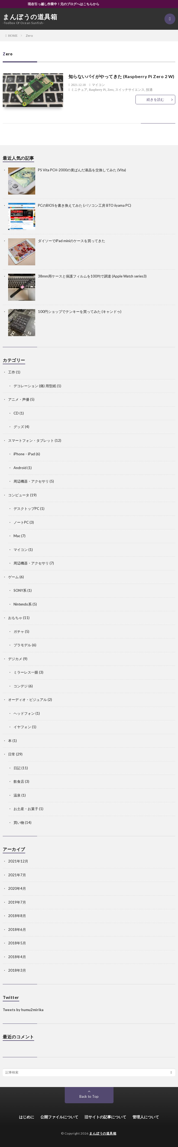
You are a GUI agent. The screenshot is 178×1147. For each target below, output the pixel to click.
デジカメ (15, 659)
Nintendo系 (23, 604)
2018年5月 (17, 943)
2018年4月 (17, 957)
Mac (17, 536)
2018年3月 (17, 970)
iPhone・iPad (24, 454)
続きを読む (155, 99)
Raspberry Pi (97, 90)
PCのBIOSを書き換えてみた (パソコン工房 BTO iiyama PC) (84, 205)
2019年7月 (17, 902)
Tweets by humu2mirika (23, 1010)
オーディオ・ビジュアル (27, 699)
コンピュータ (18, 495)
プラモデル (22, 645)
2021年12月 (18, 861)
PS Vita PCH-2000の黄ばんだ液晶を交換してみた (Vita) (82, 170)
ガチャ (19, 631)
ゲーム (13, 577)
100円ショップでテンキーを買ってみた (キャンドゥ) (79, 311)
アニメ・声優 (18, 399)
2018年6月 (17, 929)
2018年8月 (17, 916)
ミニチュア (79, 90)
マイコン (98, 85)
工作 (11, 372)
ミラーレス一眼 (26, 672)
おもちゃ (15, 618)
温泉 (17, 795)
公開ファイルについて (59, 1117)
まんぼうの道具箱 (30, 17)
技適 (149, 90)
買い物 (19, 822)
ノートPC (21, 522)
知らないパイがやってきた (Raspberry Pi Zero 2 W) (121, 76)
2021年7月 (17, 875)
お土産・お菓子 (26, 809)
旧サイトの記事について (105, 1117)
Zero (111, 90)
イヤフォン (22, 727)
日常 (11, 754)
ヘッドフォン (24, 713)
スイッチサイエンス (129, 90)
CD (16, 413)
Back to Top (89, 1096)
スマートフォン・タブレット (31, 440)
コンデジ (21, 686)
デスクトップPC (26, 508)
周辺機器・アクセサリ (31, 481)
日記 (17, 768)
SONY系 (20, 590)
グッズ (19, 426)
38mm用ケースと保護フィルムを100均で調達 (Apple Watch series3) (92, 276)
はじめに (26, 1117)
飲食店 (19, 781)
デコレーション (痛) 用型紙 (35, 386)
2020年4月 (17, 888)
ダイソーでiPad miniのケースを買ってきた (71, 241)
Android (20, 468)
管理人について (145, 1117)
